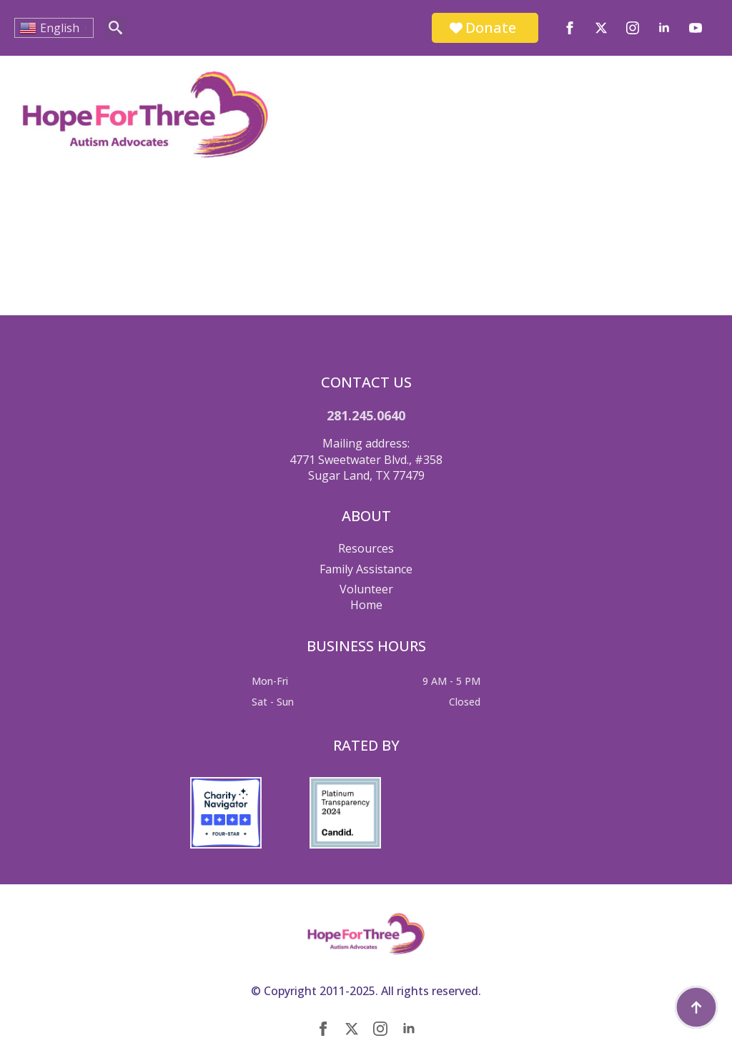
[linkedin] (664, 28)
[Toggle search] (115, 27)
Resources (366, 548)
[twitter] (601, 28)
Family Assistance (366, 569)
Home (366, 605)
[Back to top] (696, 1007)
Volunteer (366, 589)
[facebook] (570, 28)
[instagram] (633, 28)
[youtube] (696, 28)
